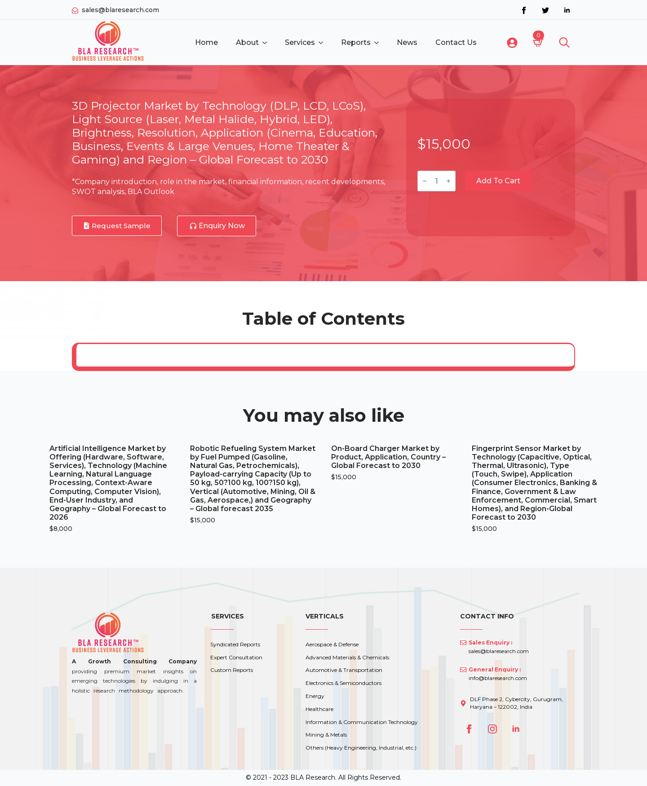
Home (206, 42)
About (247, 42)
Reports (356, 42)
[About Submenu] (267, 42)
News (407, 42)
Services (300, 42)
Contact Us (456, 42)
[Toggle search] (564, 42)
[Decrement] (425, 181)
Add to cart (498, 181)
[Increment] (448, 181)
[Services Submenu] (323, 42)
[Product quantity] (436, 181)
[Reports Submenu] (379, 42)
